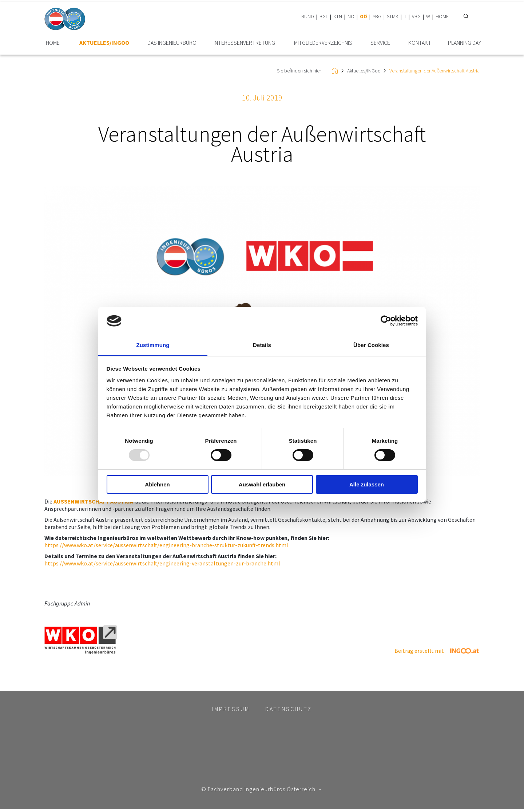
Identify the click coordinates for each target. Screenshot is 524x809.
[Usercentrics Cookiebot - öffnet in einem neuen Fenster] (386, 320)
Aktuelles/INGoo (104, 43)
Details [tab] (262, 345)
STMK (392, 16)
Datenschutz (288, 709)
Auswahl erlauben (262, 484)
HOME (442, 16)
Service (380, 43)
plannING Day (464, 43)
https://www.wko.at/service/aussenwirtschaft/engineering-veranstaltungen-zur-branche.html (162, 563)
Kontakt (419, 43)
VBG (416, 16)
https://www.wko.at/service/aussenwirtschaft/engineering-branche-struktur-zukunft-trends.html (166, 545)
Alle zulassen (366, 484)
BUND (307, 16)
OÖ (363, 16)
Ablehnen (157, 484)
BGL (323, 16)
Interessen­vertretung (244, 43)
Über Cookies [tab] (371, 345)
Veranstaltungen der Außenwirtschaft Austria (434, 70)
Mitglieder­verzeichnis (323, 43)
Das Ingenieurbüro (171, 43)
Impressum (231, 709)
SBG (377, 16)
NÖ (351, 16)
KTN (337, 16)
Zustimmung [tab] (153, 345)
